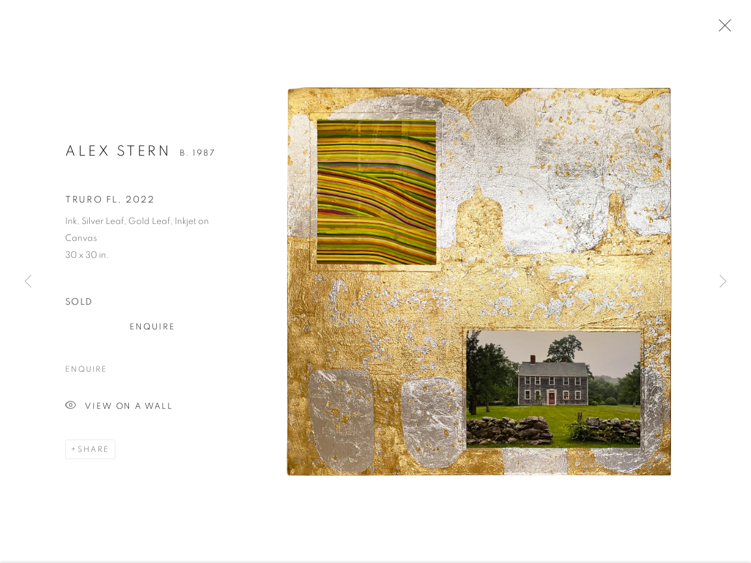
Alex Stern (118, 153)
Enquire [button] (153, 329)
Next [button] (723, 282)
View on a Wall (119, 409)
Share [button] (93, 452)
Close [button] (721, 29)
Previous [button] (28, 282)
